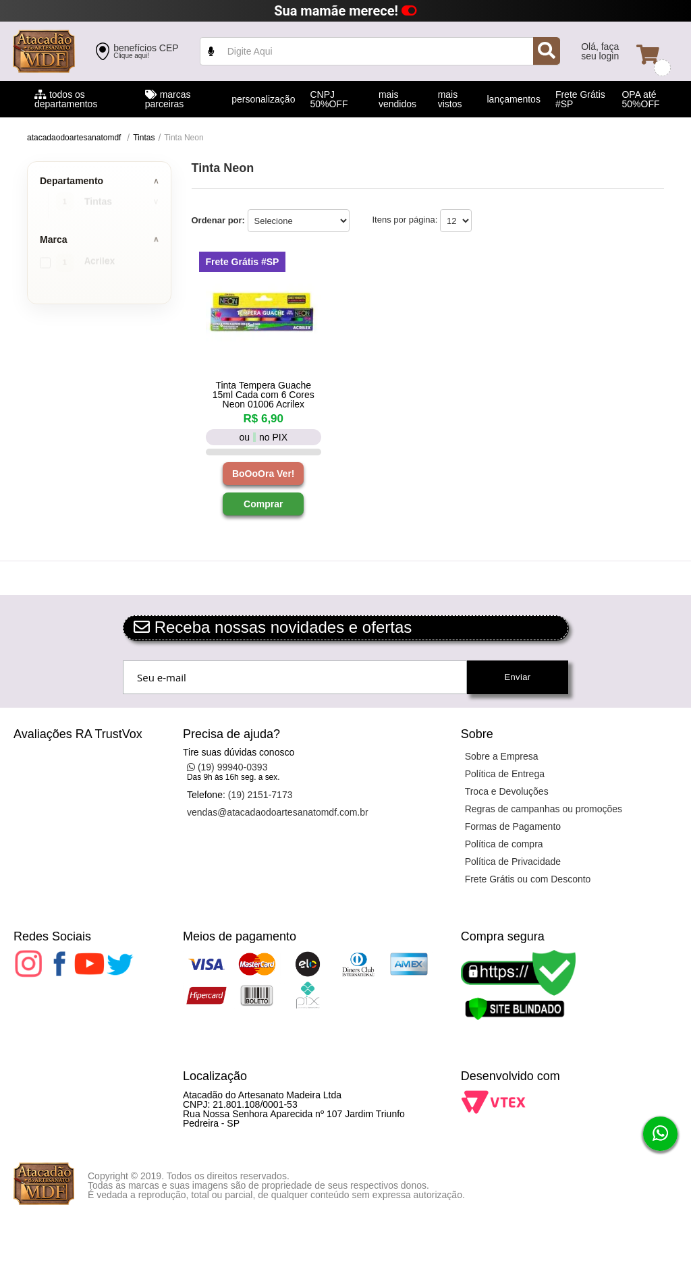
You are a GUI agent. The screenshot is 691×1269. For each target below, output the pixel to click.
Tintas (144, 137)
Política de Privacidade (513, 861)
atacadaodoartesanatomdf (74, 137)
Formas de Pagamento (513, 826)
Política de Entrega (505, 773)
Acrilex (99, 263)
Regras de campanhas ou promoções (543, 808)
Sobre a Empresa (501, 756)
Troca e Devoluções (507, 791)
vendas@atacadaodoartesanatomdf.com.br (277, 812)
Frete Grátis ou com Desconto (528, 879)
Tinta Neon (183, 137)
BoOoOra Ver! (263, 473)
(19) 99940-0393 (227, 767)
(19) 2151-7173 (260, 794)
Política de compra (504, 844)
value (380, 51)
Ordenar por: (218, 220)
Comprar (263, 504)
